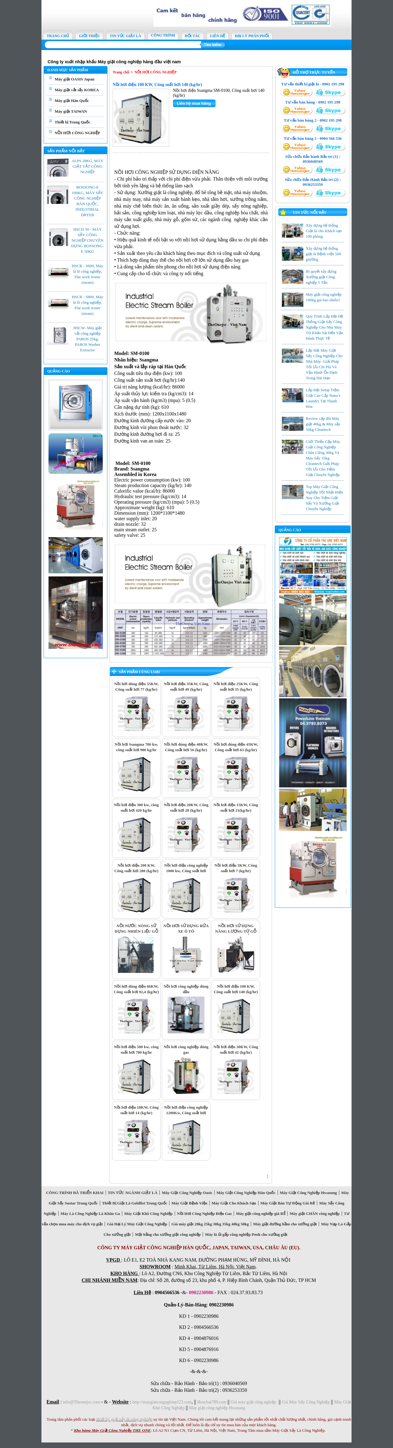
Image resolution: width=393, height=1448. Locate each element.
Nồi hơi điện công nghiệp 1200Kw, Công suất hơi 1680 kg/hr (186, 1113)
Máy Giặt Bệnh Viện (189, 1203)
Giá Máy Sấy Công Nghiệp (306, 1402)
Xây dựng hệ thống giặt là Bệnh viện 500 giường (323, 254)
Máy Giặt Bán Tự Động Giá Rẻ (288, 1203)
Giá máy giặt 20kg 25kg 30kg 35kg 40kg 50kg (210, 1224)
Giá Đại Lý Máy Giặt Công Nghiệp (137, 1224)
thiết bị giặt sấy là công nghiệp (124, 1419)
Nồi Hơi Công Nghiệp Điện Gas (204, 1213)
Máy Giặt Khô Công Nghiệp (148, 1213)
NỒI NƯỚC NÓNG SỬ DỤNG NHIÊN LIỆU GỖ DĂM (136, 931)
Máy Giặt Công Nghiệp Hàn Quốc (246, 1192)
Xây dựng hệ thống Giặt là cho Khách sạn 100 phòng (324, 231)
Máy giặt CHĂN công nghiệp (315, 1213)
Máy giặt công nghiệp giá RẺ (260, 1213)
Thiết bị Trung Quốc (72, 122)
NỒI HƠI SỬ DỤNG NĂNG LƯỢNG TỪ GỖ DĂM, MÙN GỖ (236, 931)
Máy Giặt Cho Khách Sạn (234, 1203)
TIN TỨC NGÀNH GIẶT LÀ (133, 1192)
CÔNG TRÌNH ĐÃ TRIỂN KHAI (75, 1192)
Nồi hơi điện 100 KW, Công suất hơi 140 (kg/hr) (157, 84)
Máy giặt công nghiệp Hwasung (217, 1408)
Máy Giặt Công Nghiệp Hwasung (308, 1192)
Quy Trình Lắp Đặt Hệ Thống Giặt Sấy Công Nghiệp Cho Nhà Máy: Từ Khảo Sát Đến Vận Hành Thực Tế (324, 327)
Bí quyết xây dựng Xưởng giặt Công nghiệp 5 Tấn (321, 277)
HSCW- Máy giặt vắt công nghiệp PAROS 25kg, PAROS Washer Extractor (87, 339)
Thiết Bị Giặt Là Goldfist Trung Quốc (134, 1203)
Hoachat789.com (212, 1402)
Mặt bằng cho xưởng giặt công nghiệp (168, 1234)
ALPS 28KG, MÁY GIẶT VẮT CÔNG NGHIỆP (87, 166)
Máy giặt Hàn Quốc (72, 100)
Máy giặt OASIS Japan (74, 79)
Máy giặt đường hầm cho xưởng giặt (285, 1224)
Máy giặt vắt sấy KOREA (77, 90)
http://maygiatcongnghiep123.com (161, 1402)
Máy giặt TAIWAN (71, 111)
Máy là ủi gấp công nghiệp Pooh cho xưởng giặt (246, 1234)
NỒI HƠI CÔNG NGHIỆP (77, 133)
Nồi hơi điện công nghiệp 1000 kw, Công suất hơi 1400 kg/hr (186, 871)
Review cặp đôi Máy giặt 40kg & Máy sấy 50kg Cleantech (323, 424)
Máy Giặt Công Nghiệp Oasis (187, 1192)
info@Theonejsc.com (81, 1402)
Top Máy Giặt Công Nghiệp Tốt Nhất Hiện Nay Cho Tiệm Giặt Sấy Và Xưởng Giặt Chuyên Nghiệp (324, 497)
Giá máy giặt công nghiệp (253, 1402)
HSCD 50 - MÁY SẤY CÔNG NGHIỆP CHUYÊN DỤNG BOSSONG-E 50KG (87, 240)
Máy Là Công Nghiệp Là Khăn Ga (90, 1213)
